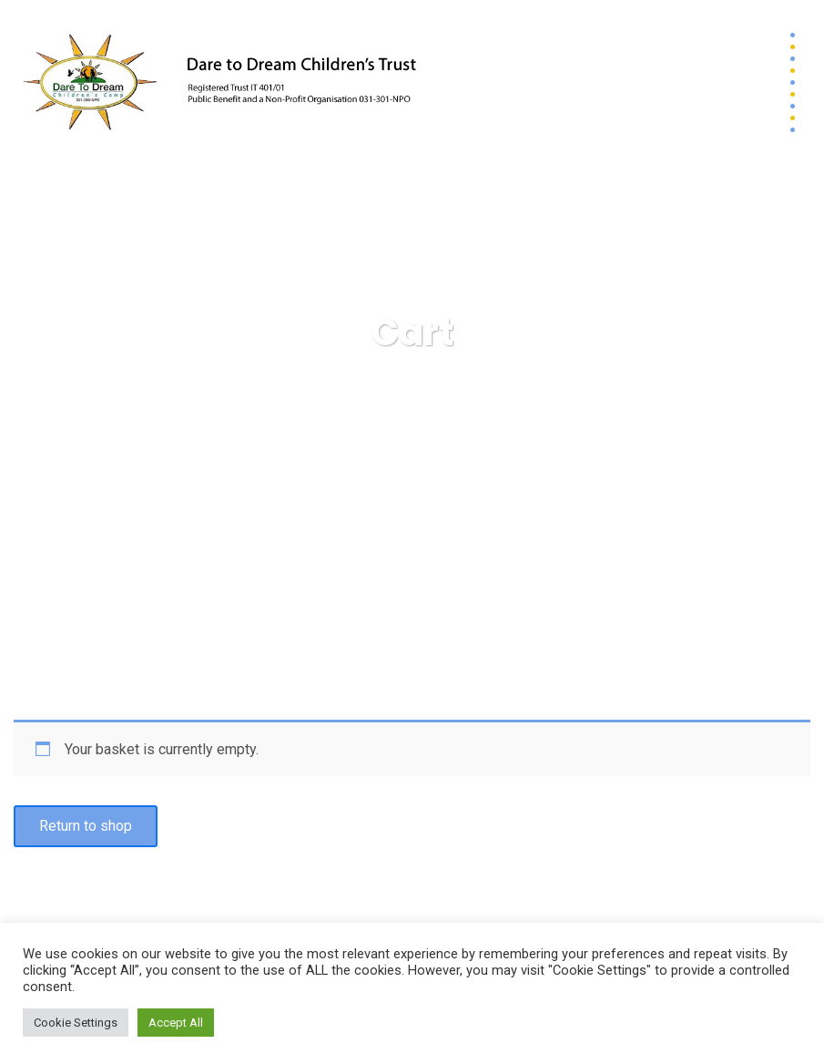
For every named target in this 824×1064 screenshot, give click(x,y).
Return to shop (85, 825)
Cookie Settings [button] (75, 1022)
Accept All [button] (175, 1022)
